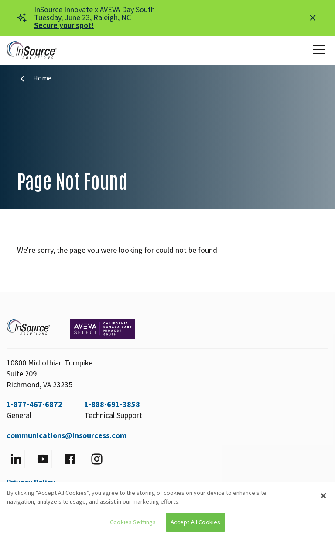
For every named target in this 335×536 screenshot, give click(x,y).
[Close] (323, 496)
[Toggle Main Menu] (320, 50)
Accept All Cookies (196, 522)
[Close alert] (313, 18)
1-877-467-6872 (34, 404)
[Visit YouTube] (43, 459)
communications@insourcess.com (66, 435)
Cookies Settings (133, 522)
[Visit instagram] (97, 459)
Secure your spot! (64, 25)
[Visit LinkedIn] (16, 459)
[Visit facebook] (70, 459)
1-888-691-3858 (112, 404)
